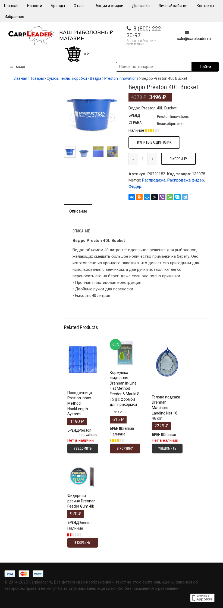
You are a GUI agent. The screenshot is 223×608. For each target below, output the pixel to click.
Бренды (58, 6)
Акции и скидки (109, 6)
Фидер (134, 186)
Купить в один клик (154, 142)
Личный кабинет (173, 6)
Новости (34, 6)
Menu (17, 67)
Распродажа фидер (185, 180)
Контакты (205, 6)
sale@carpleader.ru (194, 38)
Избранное (14, 16)
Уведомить (83, 448)
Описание (78, 211)
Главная (11, 6)
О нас (80, 6)
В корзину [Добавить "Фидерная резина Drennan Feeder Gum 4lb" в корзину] (82, 543)
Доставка (141, 6)
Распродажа (153, 180)
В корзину (178, 159)
